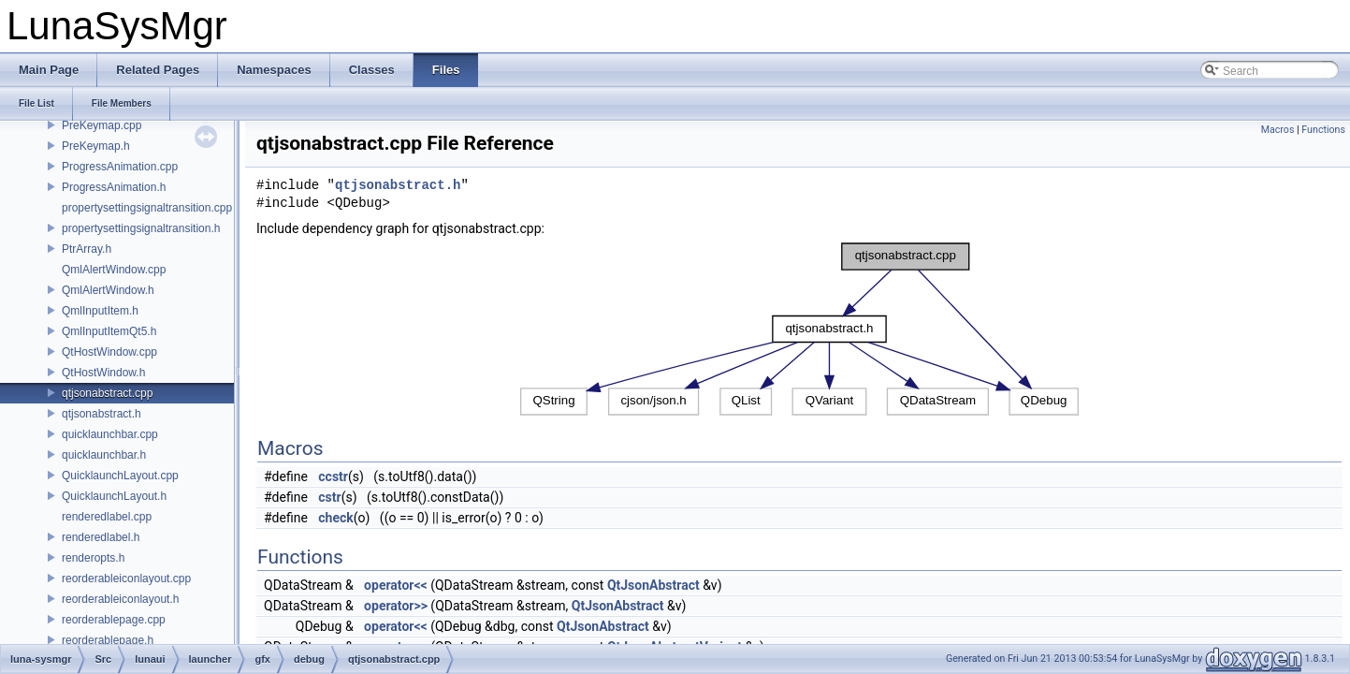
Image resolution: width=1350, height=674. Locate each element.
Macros (1278, 130)
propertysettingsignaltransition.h (141, 228)
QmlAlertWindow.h (108, 290)
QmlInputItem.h (100, 310)
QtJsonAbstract (653, 585)
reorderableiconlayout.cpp (126, 578)
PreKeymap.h (96, 146)
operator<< (396, 585)
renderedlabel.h (100, 537)
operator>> (396, 605)
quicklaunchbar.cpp (110, 434)
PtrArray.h (86, 249)
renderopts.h (93, 557)
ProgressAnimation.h (114, 187)
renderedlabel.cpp (107, 516)
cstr (329, 497)
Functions (1323, 130)
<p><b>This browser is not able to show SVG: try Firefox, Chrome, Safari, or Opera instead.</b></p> (799, 329)
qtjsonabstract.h (101, 413)
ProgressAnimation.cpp (120, 166)
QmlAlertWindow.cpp (114, 269)
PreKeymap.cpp (101, 125)
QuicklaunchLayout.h (114, 496)
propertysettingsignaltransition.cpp (147, 207)
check (335, 517)
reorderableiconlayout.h (120, 599)
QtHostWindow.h (103, 372)
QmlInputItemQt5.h (109, 331)
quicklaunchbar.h (104, 455)
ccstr (333, 476)
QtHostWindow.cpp (109, 352)
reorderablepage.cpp (114, 619)
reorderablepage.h (107, 640)
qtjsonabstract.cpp (107, 393)
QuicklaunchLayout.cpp (120, 475)
